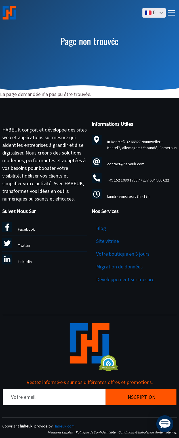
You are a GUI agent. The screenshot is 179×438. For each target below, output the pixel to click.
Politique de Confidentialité (95, 432)
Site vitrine (107, 241)
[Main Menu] (171, 12)
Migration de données (119, 266)
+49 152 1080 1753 (122, 180)
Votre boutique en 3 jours (122, 254)
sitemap (171, 432)
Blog (101, 228)
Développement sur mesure (125, 279)
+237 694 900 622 (155, 180)
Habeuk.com (64, 426)
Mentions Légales (60, 432)
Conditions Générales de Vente (140, 432)
